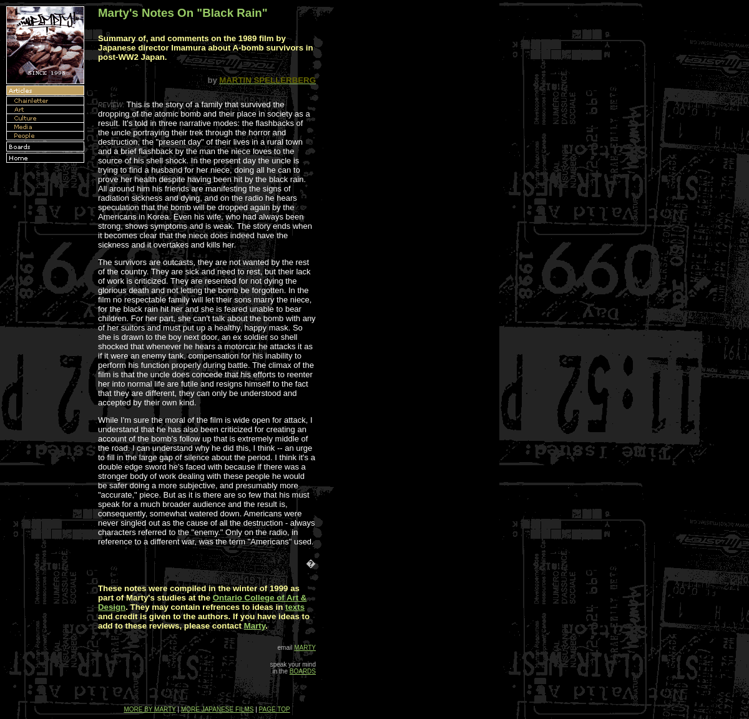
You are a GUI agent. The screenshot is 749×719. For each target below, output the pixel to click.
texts (295, 607)
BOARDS (303, 671)
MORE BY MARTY (149, 709)
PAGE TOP (274, 709)
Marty (254, 625)
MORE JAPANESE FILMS (217, 709)
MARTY (305, 647)
